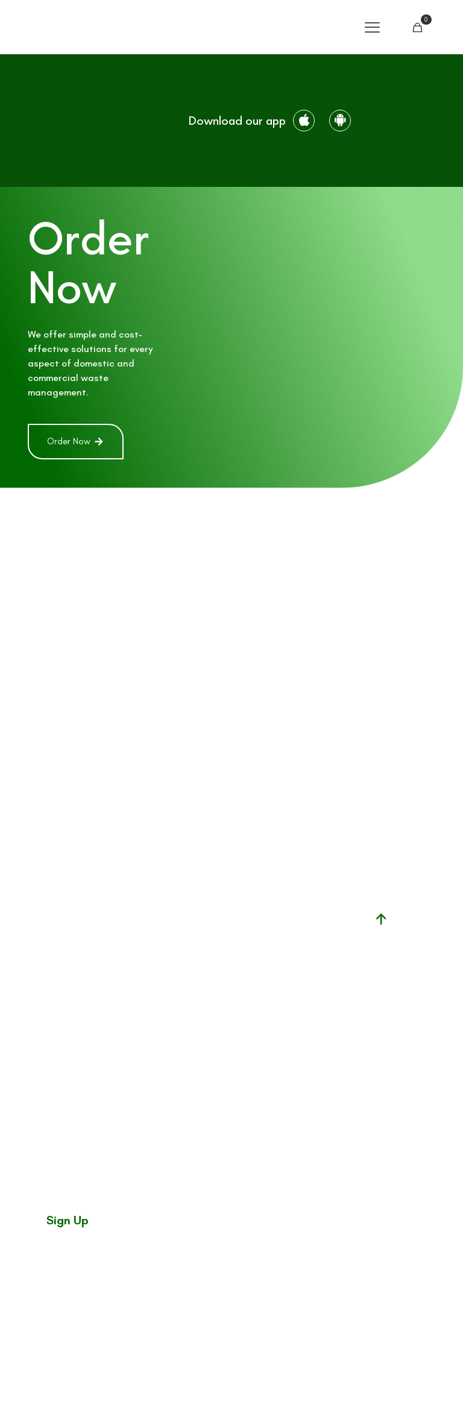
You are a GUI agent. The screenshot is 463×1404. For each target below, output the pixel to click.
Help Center (226, 961)
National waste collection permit (283, 1008)
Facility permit (277, 926)
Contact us (226, 1002)
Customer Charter (293, 1362)
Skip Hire (226, 934)
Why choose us (222, 1022)
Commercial (226, 948)
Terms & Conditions (358, 1362)
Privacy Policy (412, 1362)
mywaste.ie (289, 1042)
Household (226, 921)
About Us (226, 988)
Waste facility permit (277, 961)
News (226, 975)
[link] (86, 120)
